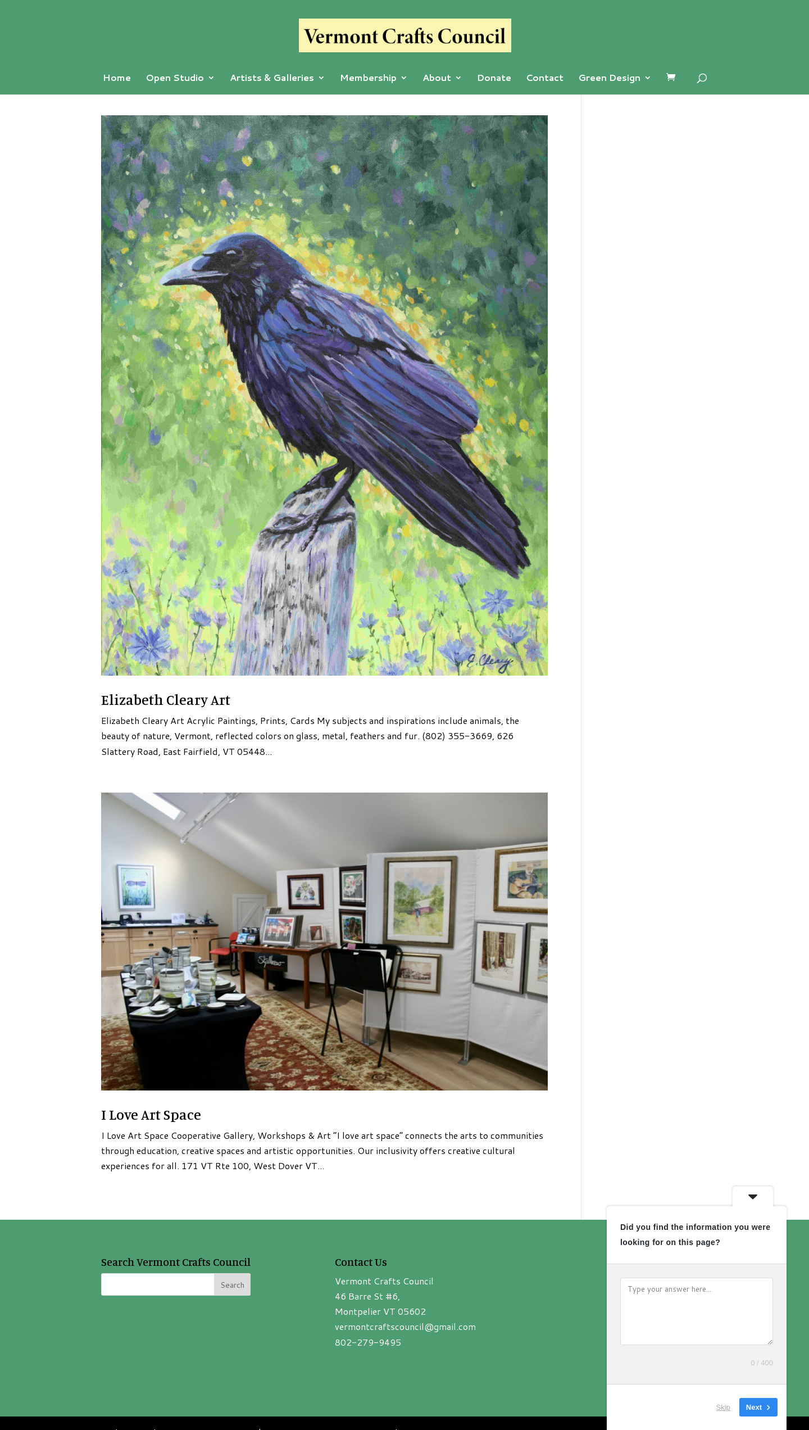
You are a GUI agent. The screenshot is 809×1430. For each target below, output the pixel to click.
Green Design (609, 79)
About (436, 79)
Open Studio (175, 79)
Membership (368, 79)
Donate (494, 79)
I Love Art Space (151, 1114)
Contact (544, 79)
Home (117, 79)
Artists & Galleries (272, 79)
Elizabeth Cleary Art (165, 699)
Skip (723, 1407)
